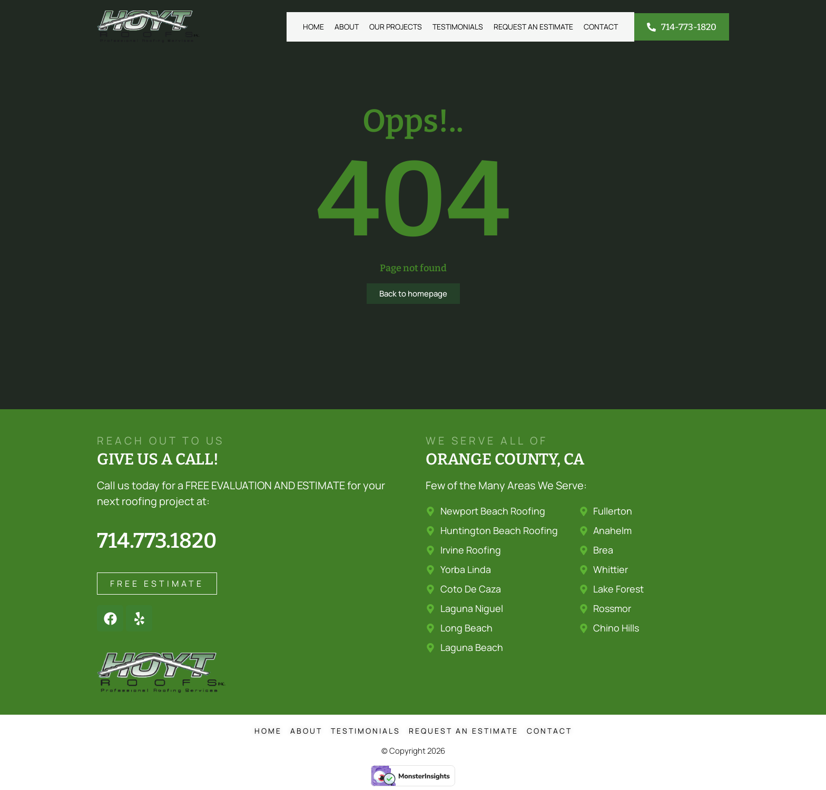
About (347, 27)
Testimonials (457, 27)
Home (313, 27)
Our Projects (395, 27)
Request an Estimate (533, 27)
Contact (601, 27)
